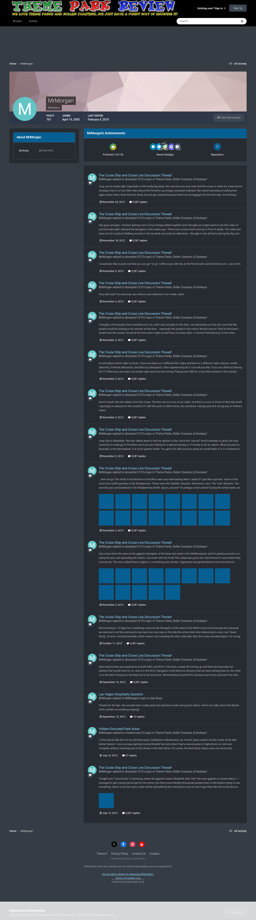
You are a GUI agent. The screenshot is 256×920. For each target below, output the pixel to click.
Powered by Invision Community (128, 858)
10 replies (137, 716)
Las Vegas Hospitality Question (121, 694)
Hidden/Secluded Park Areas (119, 729)
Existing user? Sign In (212, 8)
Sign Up (237, 8)
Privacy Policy (119, 853)
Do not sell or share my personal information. (128, 874)
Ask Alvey (156, 698)
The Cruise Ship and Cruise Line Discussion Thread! (135, 175)
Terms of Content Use (128, 878)
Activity (33, 21)
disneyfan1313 (134, 179)
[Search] (195, 21)
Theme (102, 853)
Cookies (154, 853)
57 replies (129, 755)
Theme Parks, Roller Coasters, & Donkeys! (181, 179)
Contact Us (139, 853)
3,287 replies (138, 201)
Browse (17, 21)
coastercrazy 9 (134, 732)
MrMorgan (105, 179)
